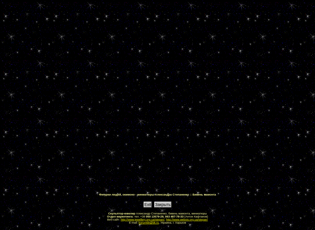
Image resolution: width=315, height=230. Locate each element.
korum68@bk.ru (149, 222)
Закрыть (162, 204)
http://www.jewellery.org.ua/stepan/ (142, 219)
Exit (147, 204)
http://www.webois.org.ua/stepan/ (187, 219)
